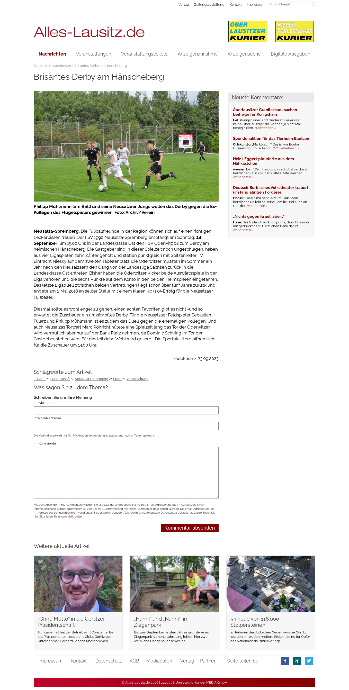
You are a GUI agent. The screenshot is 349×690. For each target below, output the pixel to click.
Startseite (41, 66)
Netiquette (75, 516)
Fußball (40, 379)
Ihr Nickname (44, 403)
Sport (117, 379)
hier (36, 516)
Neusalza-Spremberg (91, 379)
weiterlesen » (265, 128)
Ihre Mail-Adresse (47, 418)
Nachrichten (61, 66)
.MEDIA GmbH (211, 682)
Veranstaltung (137, 379)
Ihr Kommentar (45, 443)
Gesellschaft (60, 379)
